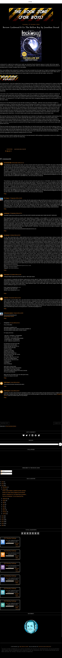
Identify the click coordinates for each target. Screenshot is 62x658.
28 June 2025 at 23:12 (15, 322)
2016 (3, 483)
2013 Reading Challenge (10, 588)
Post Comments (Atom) (11, 426)
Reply (5, 193)
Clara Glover (7, 274)
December (5, 487)
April (4, 508)
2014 (3, 516)
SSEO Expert (7, 382)
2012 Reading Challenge (10, 601)
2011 (3, 521)
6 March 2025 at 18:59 (18, 313)
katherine (6, 297)
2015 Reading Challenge (10, 563)
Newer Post (4, 423)
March (4, 509)
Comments (4, 473)
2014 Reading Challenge (10, 576)
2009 (3, 525)
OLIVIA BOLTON (7, 162)
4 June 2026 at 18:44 (14, 382)
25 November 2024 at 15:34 (15, 297)
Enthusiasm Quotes (8, 313)
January (4, 513)
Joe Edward (6, 235)
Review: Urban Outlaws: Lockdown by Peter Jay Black (14, 490)
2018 (3, 481)
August (4, 500)
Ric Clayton (6, 198)
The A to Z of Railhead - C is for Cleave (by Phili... (13, 496)
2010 (3, 523)
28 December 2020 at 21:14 (18, 162)
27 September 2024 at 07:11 (16, 213)
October (4, 489)
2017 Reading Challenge (10, 538)
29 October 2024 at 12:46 (15, 274)
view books (17, 546)
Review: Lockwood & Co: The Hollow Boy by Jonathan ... (14, 494)
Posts (3, 471)
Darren (7, 540)
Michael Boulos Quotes (9, 316)
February (5, 511)
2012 (3, 519)
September (5, 498)
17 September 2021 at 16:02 (16, 198)
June (4, 504)
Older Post (57, 423)
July (4, 502)
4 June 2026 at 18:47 (14, 390)
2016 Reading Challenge (10, 550)
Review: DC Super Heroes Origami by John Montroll (13, 492)
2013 (3, 517)
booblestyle (6, 213)
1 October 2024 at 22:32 (15, 235)
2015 (3, 485)
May (4, 506)
